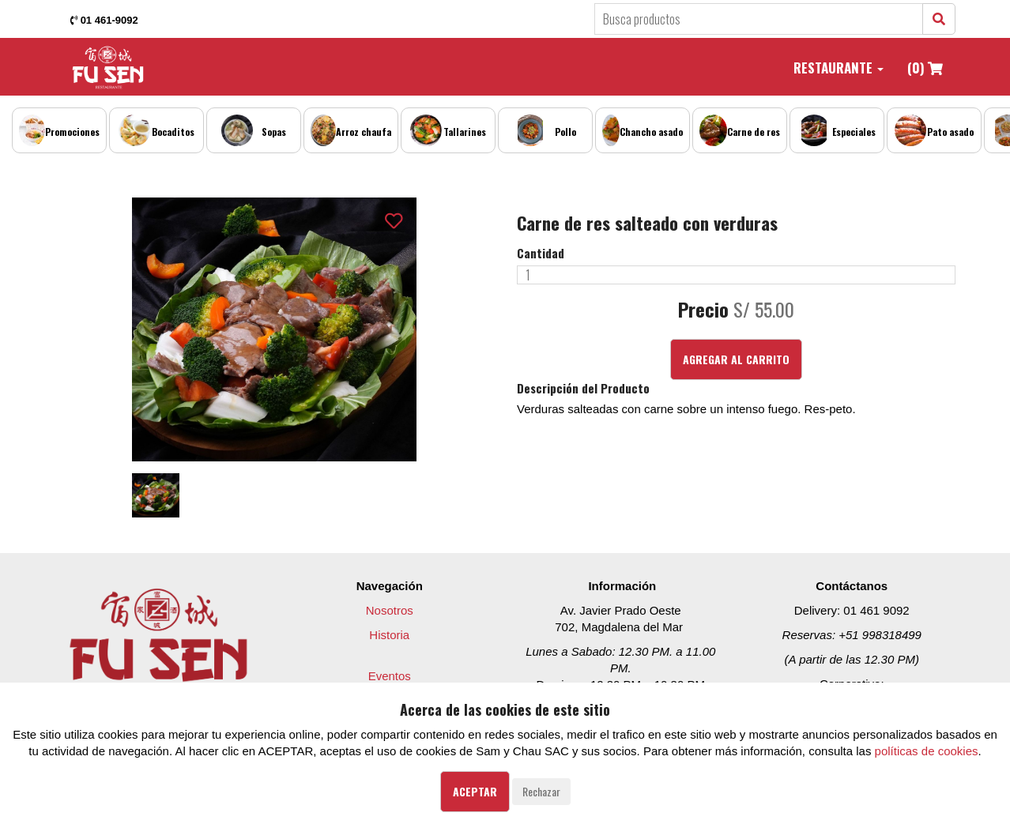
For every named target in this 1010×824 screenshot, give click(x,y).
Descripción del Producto (583, 388)
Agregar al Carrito (736, 359)
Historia (389, 635)
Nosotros (389, 610)
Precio (703, 309)
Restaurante (838, 67)
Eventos (389, 676)
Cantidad (540, 253)
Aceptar (475, 791)
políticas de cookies (926, 751)
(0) (925, 67)
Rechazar (541, 791)
